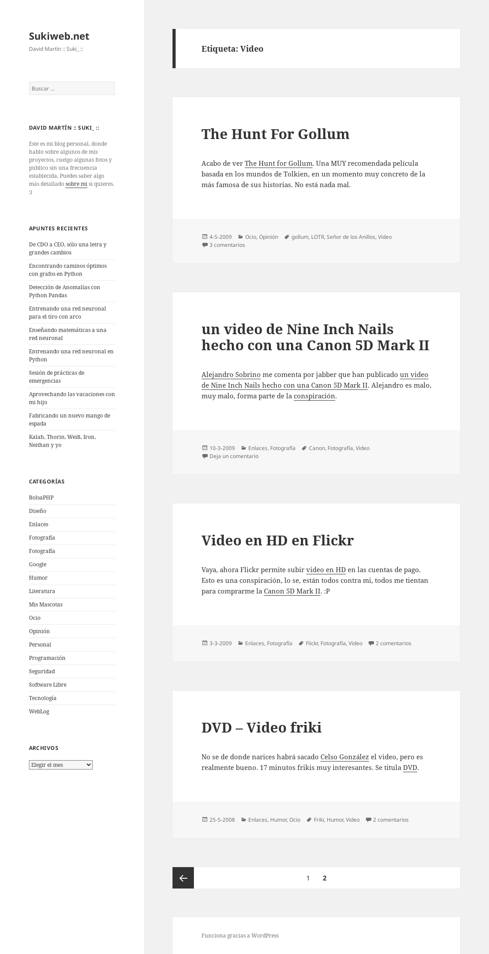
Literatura (42, 591)
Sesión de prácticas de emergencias (56, 377)
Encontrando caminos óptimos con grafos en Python (68, 270)
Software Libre (47, 684)
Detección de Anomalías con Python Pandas (64, 291)
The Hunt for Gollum (278, 163)
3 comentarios (227, 245)
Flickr (312, 643)
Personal (40, 644)
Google (37, 564)
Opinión (39, 631)
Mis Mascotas (45, 604)
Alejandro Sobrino (231, 374)
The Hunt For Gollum (275, 133)
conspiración (314, 395)
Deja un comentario (234, 456)
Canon (317, 448)
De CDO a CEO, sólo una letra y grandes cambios (68, 248)
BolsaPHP (41, 497)
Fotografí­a (42, 537)
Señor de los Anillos (351, 237)
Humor (38, 577)
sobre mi (76, 184)
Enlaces (38, 524)
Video (385, 237)
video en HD (326, 569)
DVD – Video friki (261, 727)
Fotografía (42, 551)
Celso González (345, 756)
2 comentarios (393, 643)
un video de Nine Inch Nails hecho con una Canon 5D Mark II (315, 336)
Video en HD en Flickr (277, 540)
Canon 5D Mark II (292, 590)
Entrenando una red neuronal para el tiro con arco (67, 312)
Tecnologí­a (43, 698)
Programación (47, 658)
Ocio (35, 618)
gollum (300, 237)
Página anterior (183, 877)
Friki (319, 819)
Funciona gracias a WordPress (240, 935)
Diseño (37, 511)
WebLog (39, 711)
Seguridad (42, 671)
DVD (410, 767)
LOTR (317, 237)
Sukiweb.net (59, 35)
